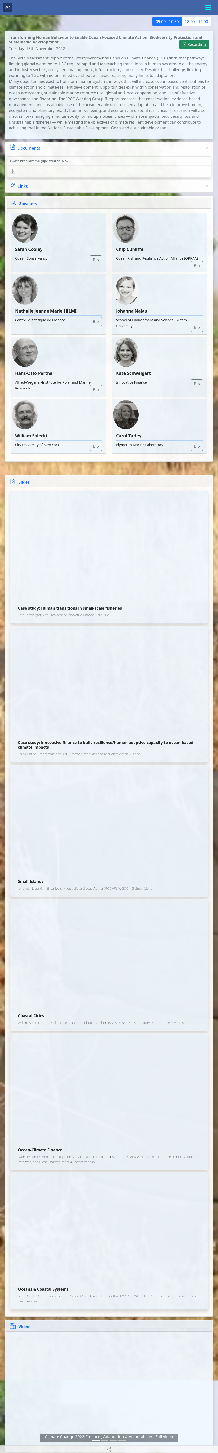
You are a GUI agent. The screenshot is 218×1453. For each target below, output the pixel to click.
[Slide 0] (96, 1440)
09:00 (167, 21)
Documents (25, 147)
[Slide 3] (122, 1440)
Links (19, 185)
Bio (96, 260)
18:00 (196, 21)
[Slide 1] (104, 1440)
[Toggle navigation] (208, 7)
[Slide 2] (113, 1440)
